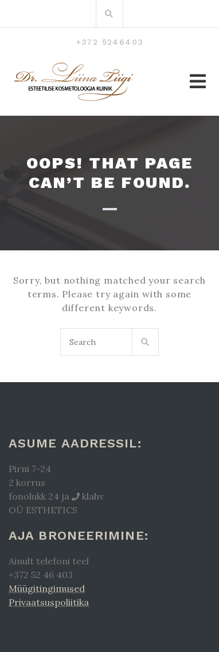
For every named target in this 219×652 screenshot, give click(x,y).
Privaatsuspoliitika (49, 602)
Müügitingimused (47, 588)
